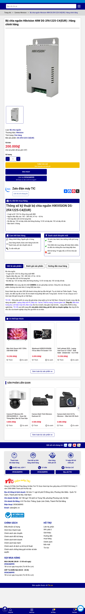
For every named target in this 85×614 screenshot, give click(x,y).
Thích (10, 353)
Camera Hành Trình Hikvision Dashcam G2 (42, 449)
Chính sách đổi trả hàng (13, 570)
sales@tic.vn (15, 541)
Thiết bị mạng (48, 296)
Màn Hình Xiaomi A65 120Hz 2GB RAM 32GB (16, 343)
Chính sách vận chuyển (13, 567)
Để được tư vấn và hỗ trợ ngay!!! (61, 171)
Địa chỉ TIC (67, 506)
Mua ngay (24, 172)
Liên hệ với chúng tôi (21, 187)
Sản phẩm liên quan (18, 416)
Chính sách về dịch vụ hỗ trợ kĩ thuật (18, 580)
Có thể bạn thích (15, 312)
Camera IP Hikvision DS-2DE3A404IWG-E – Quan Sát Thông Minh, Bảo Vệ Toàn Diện (17, 450)
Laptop (19, 296)
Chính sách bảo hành (12, 576)
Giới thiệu (47, 566)
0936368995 (17, 506)
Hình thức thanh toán (12, 563)
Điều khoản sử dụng (12, 560)
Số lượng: (8, 154)
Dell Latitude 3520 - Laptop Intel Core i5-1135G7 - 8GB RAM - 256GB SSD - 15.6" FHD (67, 344)
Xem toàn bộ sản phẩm (42, 405)
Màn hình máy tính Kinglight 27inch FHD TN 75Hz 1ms (16, 385)
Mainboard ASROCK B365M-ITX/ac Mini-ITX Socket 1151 (42, 343)
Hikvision (19, 132)
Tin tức (46, 581)
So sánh (24, 353)
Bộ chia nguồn (15, 130)
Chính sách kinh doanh (13, 573)
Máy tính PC (26, 296)
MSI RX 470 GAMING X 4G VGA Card (41, 385)
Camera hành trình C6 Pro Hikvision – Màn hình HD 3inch (67, 449)
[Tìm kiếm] (72, 6)
